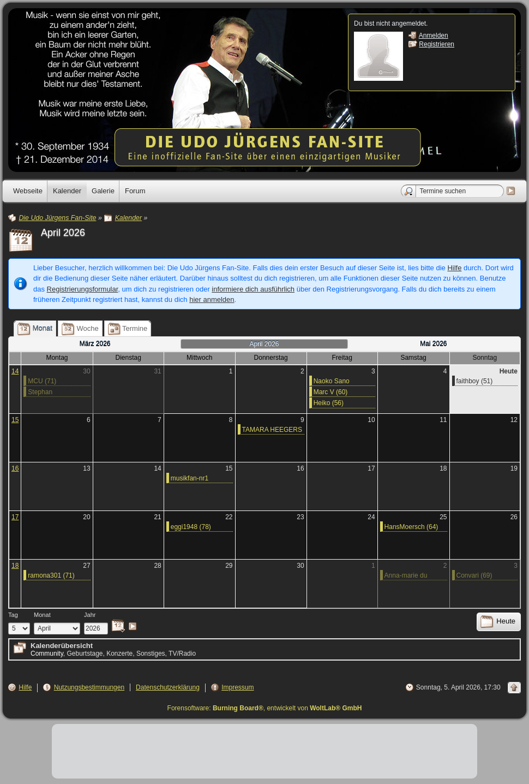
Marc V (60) (331, 392)
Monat (42, 614)
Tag (13, 614)
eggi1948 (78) (191, 527)
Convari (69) (474, 575)
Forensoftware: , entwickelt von (264, 708)
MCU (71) (42, 381)
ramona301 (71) (51, 575)
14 (15, 371)
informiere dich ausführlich (253, 289)
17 (15, 517)
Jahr (90, 614)
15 (15, 420)
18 (15, 565)
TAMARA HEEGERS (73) (272, 430)
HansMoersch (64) (411, 527)
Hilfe (454, 268)
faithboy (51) (474, 381)
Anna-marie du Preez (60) (406, 576)
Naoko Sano (332, 381)
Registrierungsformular (82, 289)
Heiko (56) (329, 403)
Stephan (40, 392)
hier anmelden (211, 299)
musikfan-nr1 (189, 478)
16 (15, 468)
